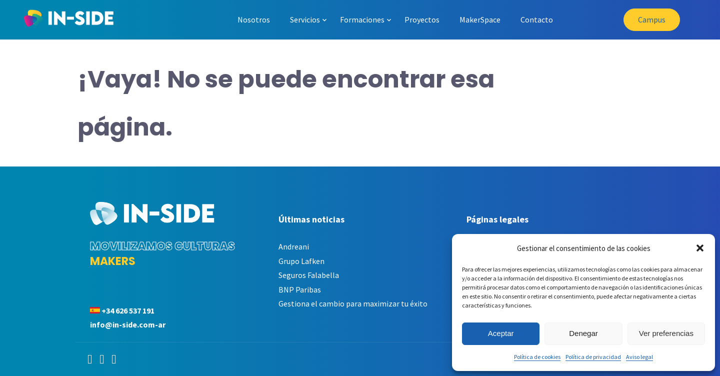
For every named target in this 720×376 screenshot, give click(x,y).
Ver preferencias (666, 333)
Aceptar (501, 333)
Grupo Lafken (301, 261)
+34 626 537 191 (128, 311)
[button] (700, 248)
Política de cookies (537, 356)
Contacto (536, 19)
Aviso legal (639, 356)
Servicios (305, 19)
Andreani (293, 247)
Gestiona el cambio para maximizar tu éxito (353, 303)
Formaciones (362, 19)
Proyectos (422, 19)
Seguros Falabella (308, 275)
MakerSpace (480, 19)
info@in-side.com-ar (128, 325)
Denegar (583, 333)
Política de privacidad (593, 356)
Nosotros (254, 19)
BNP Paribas (299, 289)
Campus (652, 19)
